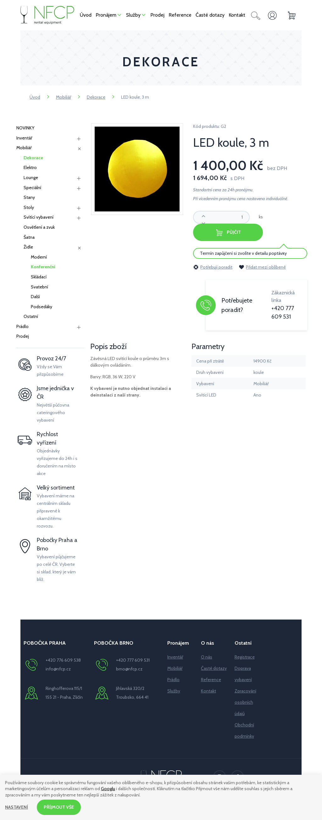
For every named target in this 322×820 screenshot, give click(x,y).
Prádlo (22, 326)
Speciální (32, 187)
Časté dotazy (214, 668)
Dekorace (96, 97)
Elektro (30, 167)
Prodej (22, 336)
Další (35, 296)
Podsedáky (41, 306)
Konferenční (43, 267)
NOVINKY (25, 128)
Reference (211, 679)
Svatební (39, 287)
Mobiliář (63, 97)
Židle (28, 247)
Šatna (29, 237)
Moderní (39, 257)
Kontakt (208, 691)
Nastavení (16, 807)
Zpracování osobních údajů (245, 702)
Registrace (245, 657)
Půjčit (228, 232)
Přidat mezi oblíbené (262, 267)
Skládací (39, 277)
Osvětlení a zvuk (39, 227)
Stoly (29, 207)
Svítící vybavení (38, 217)
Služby (173, 691)
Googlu (108, 789)
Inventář (24, 138)
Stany (29, 197)
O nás (206, 657)
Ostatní (31, 316)
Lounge (31, 177)
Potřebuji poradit (212, 267)
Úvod (35, 97)
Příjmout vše (59, 807)
